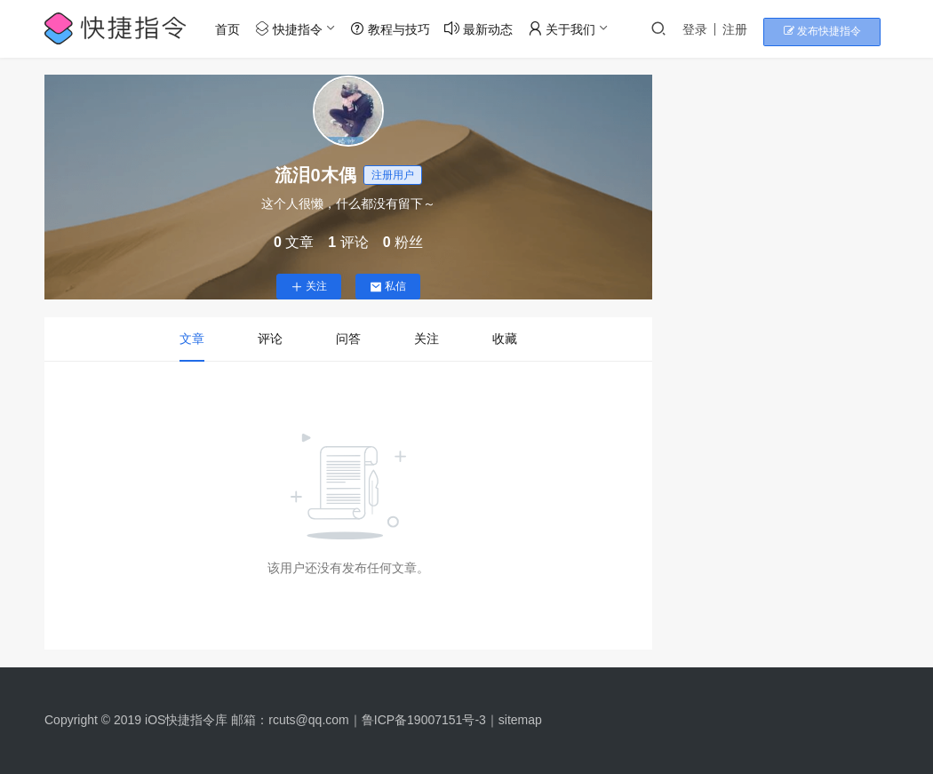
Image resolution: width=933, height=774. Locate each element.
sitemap (520, 720)
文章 (191, 338)
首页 (231, 29)
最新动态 (483, 28)
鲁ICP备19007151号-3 (424, 720)
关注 (309, 286)
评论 (270, 338)
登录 (716, 29)
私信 (388, 286)
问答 (348, 338)
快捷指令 (293, 28)
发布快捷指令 (835, 29)
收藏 (504, 338)
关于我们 (566, 28)
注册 (756, 29)
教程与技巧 (394, 28)
